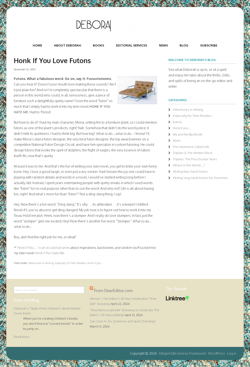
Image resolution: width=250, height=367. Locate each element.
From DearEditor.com (113, 290)
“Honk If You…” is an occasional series (43, 247)
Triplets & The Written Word (192, 153)
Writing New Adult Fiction (190, 171)
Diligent (164, 353)
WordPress (216, 353)
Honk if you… (182, 128)
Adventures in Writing (41, 263)
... (39, 329)
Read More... (22, 336)
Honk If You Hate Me (49, 253)
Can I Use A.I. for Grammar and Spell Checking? (123, 321)
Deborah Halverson (125, 24)
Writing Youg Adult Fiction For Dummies (200, 178)
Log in (231, 353)
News (177, 140)
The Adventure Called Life (191, 147)
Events (177, 122)
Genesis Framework (191, 353)
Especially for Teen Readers (70, 263)
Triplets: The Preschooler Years (195, 159)
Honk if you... (95, 263)
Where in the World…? (189, 165)
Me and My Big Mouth (188, 134)
